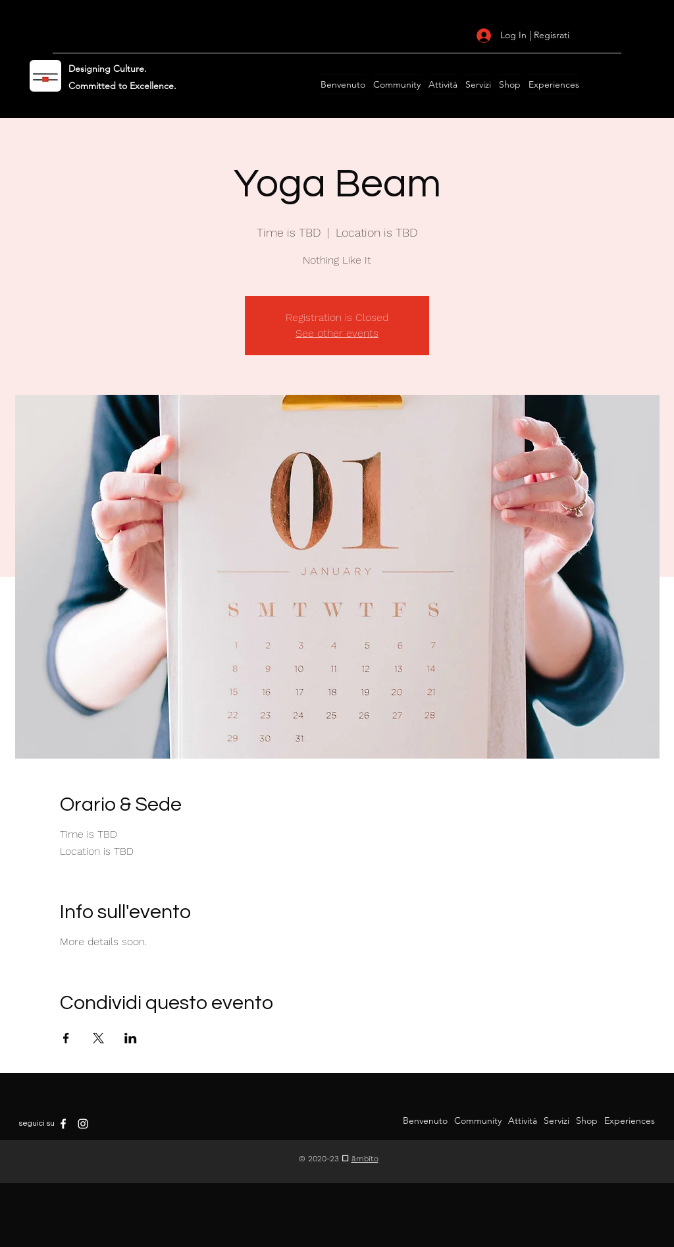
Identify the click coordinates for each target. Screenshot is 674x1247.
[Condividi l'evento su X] (98, 1038)
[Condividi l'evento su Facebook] (66, 1038)
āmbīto (364, 1158)
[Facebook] (63, 1123)
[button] (343, 84)
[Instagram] (83, 1123)
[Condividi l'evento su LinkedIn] (130, 1038)
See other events (337, 333)
